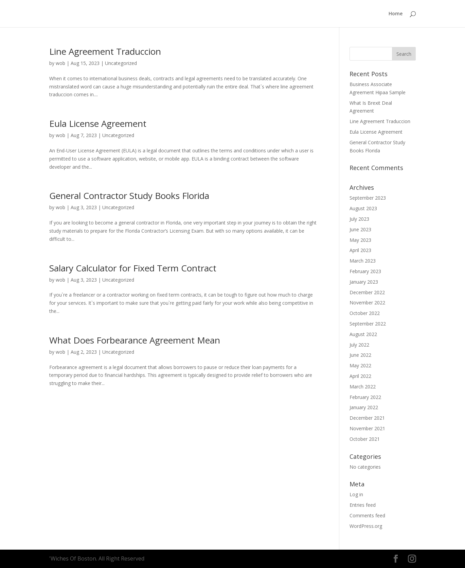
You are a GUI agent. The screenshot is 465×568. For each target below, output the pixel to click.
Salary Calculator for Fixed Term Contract (132, 268)
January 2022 (364, 407)
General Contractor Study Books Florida (129, 195)
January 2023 (364, 282)
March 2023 (363, 260)
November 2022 (367, 302)
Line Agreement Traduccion (105, 51)
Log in (356, 494)
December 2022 (367, 292)
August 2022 (363, 334)
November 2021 (367, 428)
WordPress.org (366, 526)
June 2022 (360, 355)
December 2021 (367, 418)
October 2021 (365, 439)
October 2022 (365, 313)
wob (60, 63)
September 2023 (368, 198)
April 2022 (360, 376)
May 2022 (360, 365)
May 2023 (360, 240)
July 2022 (359, 344)
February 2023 (365, 271)
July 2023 (359, 219)
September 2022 (368, 323)
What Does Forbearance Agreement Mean (134, 340)
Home (396, 14)
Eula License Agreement (97, 123)
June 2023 (360, 229)
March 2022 (363, 386)
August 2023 (363, 208)
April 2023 (360, 250)
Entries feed (363, 505)
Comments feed (367, 515)
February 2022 (365, 397)
